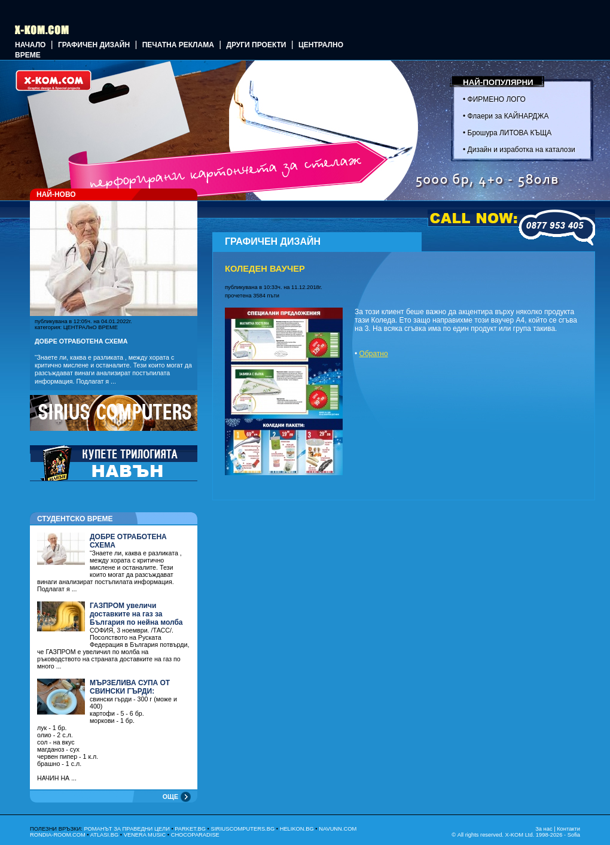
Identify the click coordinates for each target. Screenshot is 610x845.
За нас (543, 829)
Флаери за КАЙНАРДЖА (508, 116)
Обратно (373, 353)
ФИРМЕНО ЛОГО (497, 99)
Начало (30, 45)
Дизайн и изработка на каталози (521, 149)
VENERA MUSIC (145, 835)
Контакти (568, 829)
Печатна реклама (178, 45)
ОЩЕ (170, 796)
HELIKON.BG (297, 829)
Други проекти (256, 45)
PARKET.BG (190, 829)
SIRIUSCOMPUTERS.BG (242, 829)
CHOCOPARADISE (195, 835)
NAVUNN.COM (337, 829)
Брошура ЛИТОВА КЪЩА (510, 133)
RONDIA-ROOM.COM (58, 835)
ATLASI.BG (104, 835)
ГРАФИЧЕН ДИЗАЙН (94, 45)
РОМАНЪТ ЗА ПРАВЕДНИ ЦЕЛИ (126, 829)
